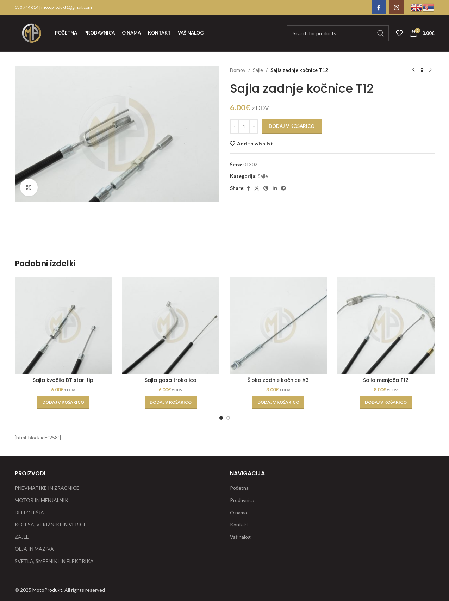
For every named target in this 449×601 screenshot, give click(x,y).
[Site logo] (31, 33)
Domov (237, 70)
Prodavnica (242, 500)
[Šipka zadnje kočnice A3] (278, 325)
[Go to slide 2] (228, 418)
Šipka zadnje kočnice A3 (278, 380)
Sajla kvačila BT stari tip (63, 380)
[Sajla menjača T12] (386, 325)
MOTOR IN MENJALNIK (41, 500)
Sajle (258, 70)
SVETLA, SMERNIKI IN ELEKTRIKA (54, 561)
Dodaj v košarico (291, 126)
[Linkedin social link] (274, 188)
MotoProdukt (47, 590)
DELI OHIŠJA (29, 512)
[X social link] (256, 188)
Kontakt (239, 524)
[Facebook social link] (379, 7)
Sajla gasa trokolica (171, 380)
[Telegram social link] (283, 188)
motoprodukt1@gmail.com (66, 7)
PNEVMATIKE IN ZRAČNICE (47, 488)
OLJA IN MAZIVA (34, 549)
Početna (239, 488)
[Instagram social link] (396, 7)
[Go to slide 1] (221, 418)
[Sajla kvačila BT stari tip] (63, 325)
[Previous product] (413, 70)
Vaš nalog (240, 537)
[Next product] (430, 70)
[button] (63, 402)
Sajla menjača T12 (386, 380)
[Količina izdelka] (244, 126)
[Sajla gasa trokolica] (170, 325)
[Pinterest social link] (265, 188)
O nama (238, 512)
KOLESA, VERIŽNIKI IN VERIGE (51, 524)
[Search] (338, 33)
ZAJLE (22, 537)
